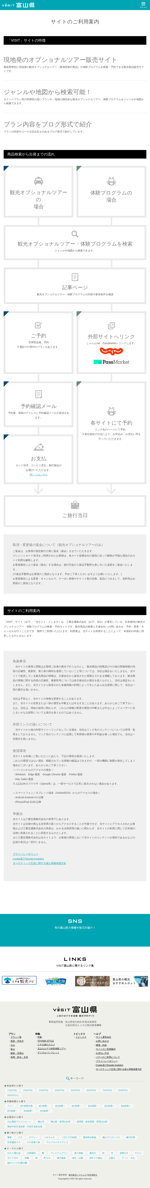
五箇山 (112, 1157)
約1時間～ (44, 1105)
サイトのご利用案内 (106, 1049)
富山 (13, 1049)
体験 (27, 1157)
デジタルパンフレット (48, 1052)
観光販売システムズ (78, 1175)
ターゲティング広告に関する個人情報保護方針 (39, 863)
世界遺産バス (13, 1142)
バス (20, 1137)
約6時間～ (126, 1105)
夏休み (92, 1153)
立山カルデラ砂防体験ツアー (52, 1048)
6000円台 (91, 1090)
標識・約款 (101, 1045)
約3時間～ (77, 1105)
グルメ (138, 1153)
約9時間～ (45, 1110)
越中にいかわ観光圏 (17, 1162)
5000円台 (75, 1090)
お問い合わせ (102, 1041)
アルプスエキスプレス (57, 1142)
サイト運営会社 (103, 1037)
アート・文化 (128, 1157)
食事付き (124, 1153)
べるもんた (49, 1137)
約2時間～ (60, 1105)
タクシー (33, 1137)
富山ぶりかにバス (111, 1137)
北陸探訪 (31, 1153)
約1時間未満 (26, 1105)
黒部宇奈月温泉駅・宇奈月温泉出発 (24, 1126)
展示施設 (61, 1157)
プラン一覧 (16, 1037)
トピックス (80, 1037)
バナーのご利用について (108, 1057)
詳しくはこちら (39, 474)
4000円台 (59, 1090)
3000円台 (43, 1090)
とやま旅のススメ (46, 1044)
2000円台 (28, 1090)
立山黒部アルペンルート (19, 1121)
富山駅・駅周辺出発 (60, 1121)
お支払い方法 (102, 1053)
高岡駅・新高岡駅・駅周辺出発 (92, 1121)
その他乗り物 (33, 1142)
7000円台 (107, 1090)
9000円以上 (13, 1095)
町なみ (47, 1157)
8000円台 (123, 1090)
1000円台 (12, 1090)
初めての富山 (95, 1157)
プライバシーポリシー (25, 854)
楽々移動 (78, 1153)
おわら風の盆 (13, 1153)
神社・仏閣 (77, 1157)
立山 (13, 1045)
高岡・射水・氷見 (19, 1057)
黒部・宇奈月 (17, 1041)
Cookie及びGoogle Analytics (29, 858)
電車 (9, 1137)
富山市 (41, 1121)
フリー (10, 1105)
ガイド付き (12, 1157)
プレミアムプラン (59, 1153)
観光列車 (130, 1137)
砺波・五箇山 (17, 1053)
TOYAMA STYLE (46, 1041)
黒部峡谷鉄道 (89, 1137)
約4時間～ (93, 1105)
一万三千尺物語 (69, 1137)
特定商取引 (92, 1175)
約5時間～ (109, 1105)
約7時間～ (12, 1110)
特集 (40, 1037)
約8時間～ (29, 1110)
